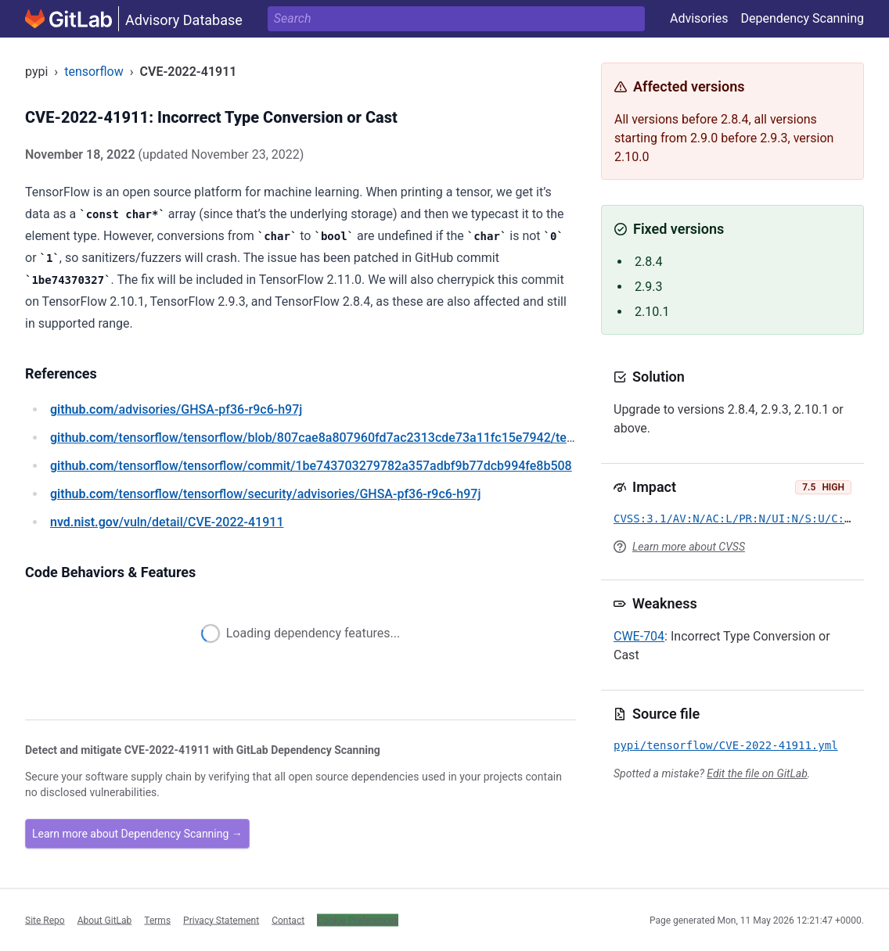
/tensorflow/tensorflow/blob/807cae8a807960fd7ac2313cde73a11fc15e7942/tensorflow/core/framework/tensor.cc (408, 437)
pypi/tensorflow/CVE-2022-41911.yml (726, 745)
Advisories (699, 18)
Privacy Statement (221, 919)
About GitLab (104, 919)
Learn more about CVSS (688, 546)
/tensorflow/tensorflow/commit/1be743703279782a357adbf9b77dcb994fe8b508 (311, 465)
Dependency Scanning (802, 18)
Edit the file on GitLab (757, 773)
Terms (157, 919)
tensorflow (94, 71)
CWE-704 (639, 636)
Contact (288, 919)
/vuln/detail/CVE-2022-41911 (166, 522)
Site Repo (45, 919)
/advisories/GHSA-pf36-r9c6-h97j (176, 409)
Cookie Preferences (357, 919)
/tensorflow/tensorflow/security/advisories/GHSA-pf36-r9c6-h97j (265, 493)
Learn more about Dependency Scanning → (137, 833)
